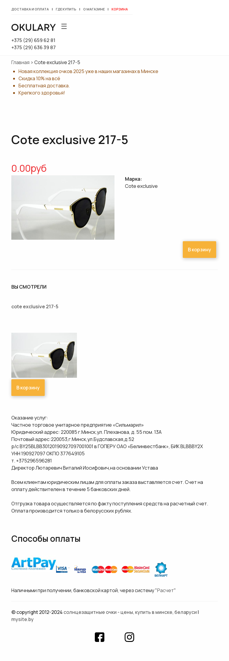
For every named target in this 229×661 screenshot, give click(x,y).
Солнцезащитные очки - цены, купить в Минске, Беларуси (130, 612)
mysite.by (22, 619)
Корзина (120, 9)
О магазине (94, 9)
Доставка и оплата (30, 9)
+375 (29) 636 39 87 (33, 47)
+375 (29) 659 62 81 (33, 40)
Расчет (165, 590)
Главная (20, 62)
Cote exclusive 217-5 (34, 306)
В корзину (199, 249)
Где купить (66, 9)
